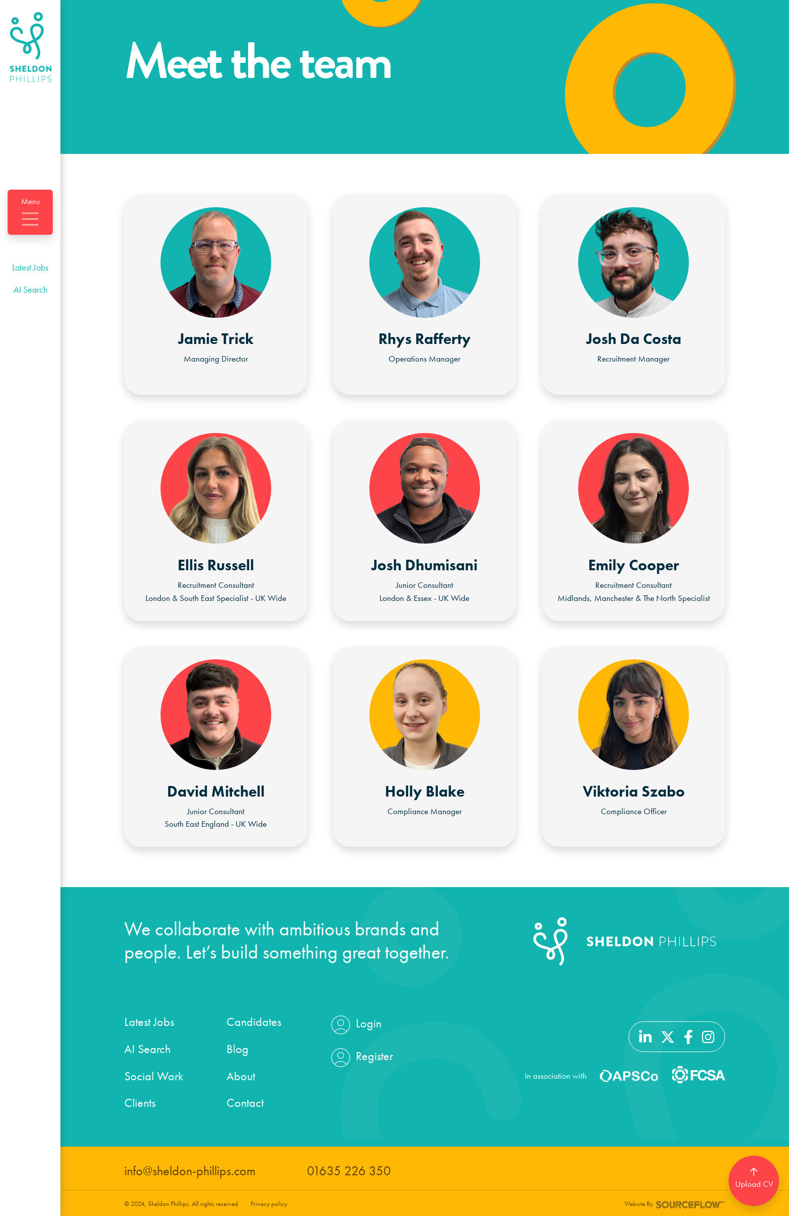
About (240, 1076)
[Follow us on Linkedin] (645, 1035)
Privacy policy (269, 1203)
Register (361, 1058)
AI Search (30, 289)
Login (355, 1025)
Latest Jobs (30, 267)
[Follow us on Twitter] (668, 1035)
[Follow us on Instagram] (708, 1035)
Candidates (253, 1021)
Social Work (153, 1076)
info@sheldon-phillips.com (190, 1171)
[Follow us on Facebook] (688, 1035)
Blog (237, 1049)
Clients (139, 1102)
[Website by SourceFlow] (690, 1203)
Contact (245, 1102)
